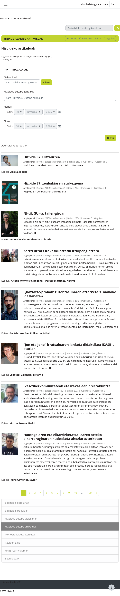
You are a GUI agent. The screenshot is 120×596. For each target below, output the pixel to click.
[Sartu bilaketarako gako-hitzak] (89, 28)
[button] (73, 4)
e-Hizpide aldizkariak (17, 502)
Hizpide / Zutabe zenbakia (19, 91)
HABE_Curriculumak (16, 550)
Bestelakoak (12, 558)
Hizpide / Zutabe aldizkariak (21, 518)
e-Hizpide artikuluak (16, 510)
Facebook (85, 38)
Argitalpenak (29, 161)
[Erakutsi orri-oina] (111, 587)
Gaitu (8, 111)
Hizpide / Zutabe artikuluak (20, 526)
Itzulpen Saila (12, 542)
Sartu (114, 4)
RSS (98, 38)
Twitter (72, 38)
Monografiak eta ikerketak (20, 534)
